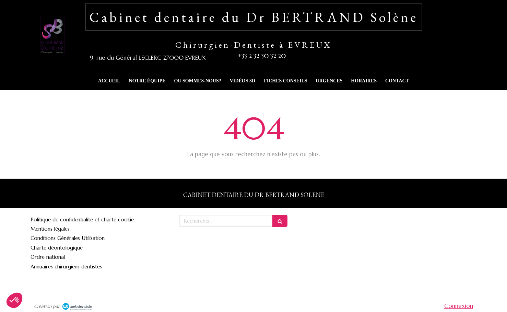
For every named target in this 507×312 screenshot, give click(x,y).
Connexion (458, 306)
